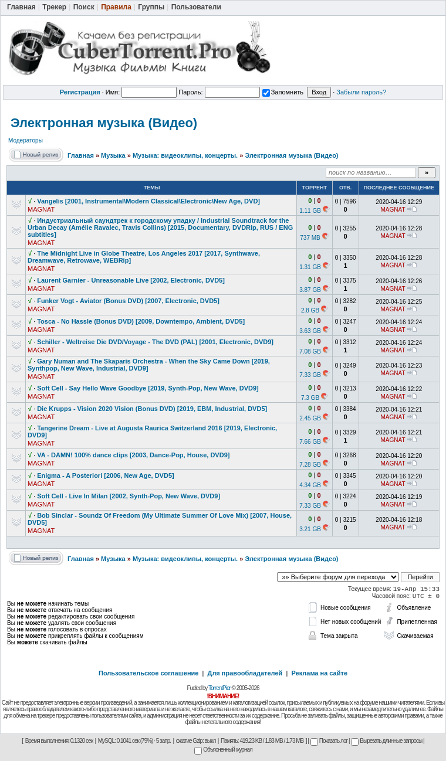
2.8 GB (310, 310)
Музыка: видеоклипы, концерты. (185, 155)
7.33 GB (310, 375)
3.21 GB (310, 529)
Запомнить (282, 92)
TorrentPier (219, 688)
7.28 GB (310, 464)
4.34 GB (310, 485)
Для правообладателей (245, 673)
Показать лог (328, 741)
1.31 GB (310, 267)
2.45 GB (310, 418)
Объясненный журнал (223, 749)
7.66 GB (310, 442)
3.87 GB (310, 290)
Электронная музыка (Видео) (104, 122)
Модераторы (25, 140)
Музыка (113, 155)
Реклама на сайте (319, 673)
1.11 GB (310, 211)
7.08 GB (310, 351)
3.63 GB (310, 331)
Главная (80, 155)
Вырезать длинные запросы (386, 741)
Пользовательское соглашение (148, 673)
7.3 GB (310, 398)
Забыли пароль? (361, 92)
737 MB (310, 238)
